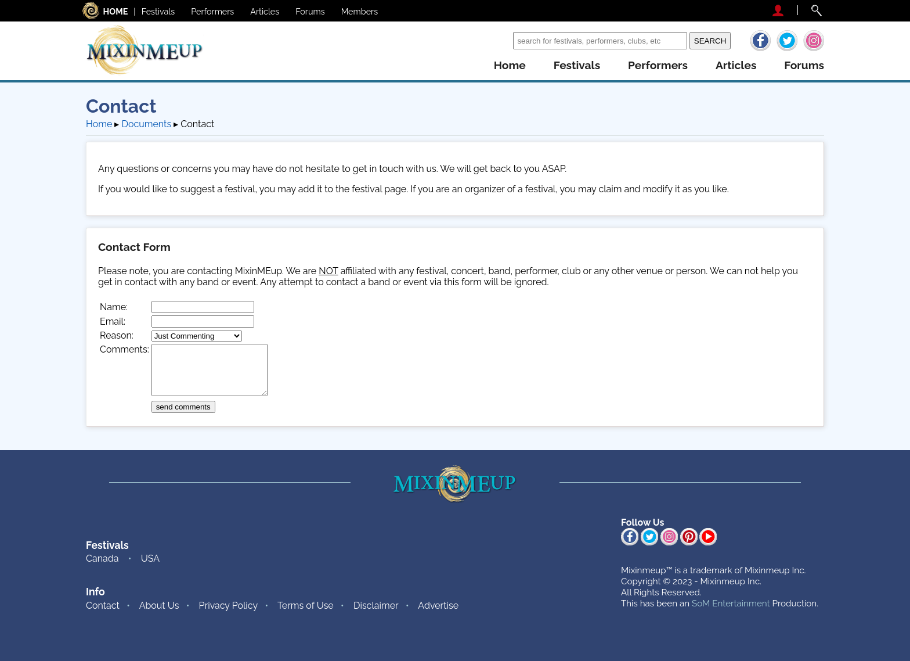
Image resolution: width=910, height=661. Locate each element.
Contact (103, 605)
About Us (159, 605)
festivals (577, 65)
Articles (264, 11)
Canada (102, 558)
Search (495, 40)
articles (736, 65)
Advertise (438, 605)
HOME (115, 11)
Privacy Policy (228, 605)
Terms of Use (305, 605)
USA (150, 558)
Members (359, 11)
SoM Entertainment (731, 603)
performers (658, 65)
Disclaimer (376, 605)
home (510, 65)
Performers (212, 11)
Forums (309, 11)
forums (804, 65)
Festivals (158, 11)
